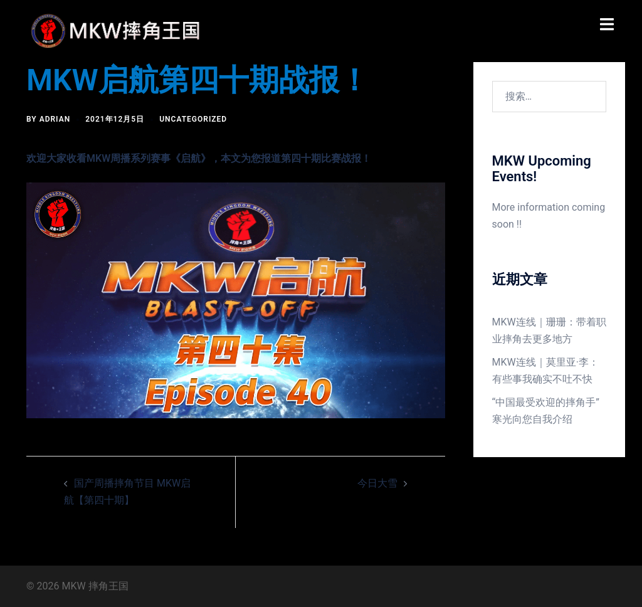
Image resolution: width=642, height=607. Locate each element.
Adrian (55, 119)
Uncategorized (193, 119)
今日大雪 (377, 483)
